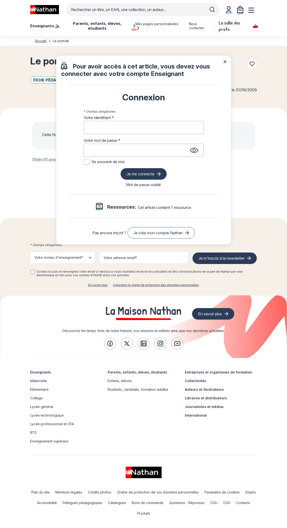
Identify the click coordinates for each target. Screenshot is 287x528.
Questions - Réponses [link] (187, 503)
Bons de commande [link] (148, 503)
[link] (110, 344)
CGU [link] (213, 503)
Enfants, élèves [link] (120, 381)
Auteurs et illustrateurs (204, 389)
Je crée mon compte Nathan (158, 232)
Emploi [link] (251, 492)
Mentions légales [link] (68, 492)
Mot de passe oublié (143, 184)
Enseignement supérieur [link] (49, 441)
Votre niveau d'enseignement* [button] (58, 257)
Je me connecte (140, 174)
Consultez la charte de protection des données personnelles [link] (156, 285)
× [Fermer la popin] (225, 61)
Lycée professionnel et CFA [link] (52, 424)
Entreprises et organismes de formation (218, 372)
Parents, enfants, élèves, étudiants (137, 372)
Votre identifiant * (99, 117)
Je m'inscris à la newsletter (222, 258)
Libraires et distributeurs (206, 398)
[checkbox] (32, 272)
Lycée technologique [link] (47, 415)
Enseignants (40, 372)
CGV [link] (226, 503)
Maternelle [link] (38, 381)
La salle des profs (238, 25)
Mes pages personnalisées (156, 26)
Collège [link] (36, 398)
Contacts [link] (243, 503)
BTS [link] (33, 432)
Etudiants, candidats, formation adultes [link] (138, 389)
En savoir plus (98, 285)
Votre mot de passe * (102, 140)
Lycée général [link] (41, 407)
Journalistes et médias (204, 407)
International (196, 415)
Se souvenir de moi (107, 161)
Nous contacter (196, 26)
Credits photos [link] (99, 492)
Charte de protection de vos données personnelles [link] (158, 492)
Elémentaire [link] (39, 389)
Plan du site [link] (40, 492)
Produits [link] (143, 513)
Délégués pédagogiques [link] (82, 503)
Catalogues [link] (117, 503)
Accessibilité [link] (47, 503)
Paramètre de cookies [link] (222, 492)
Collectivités (195, 381)
